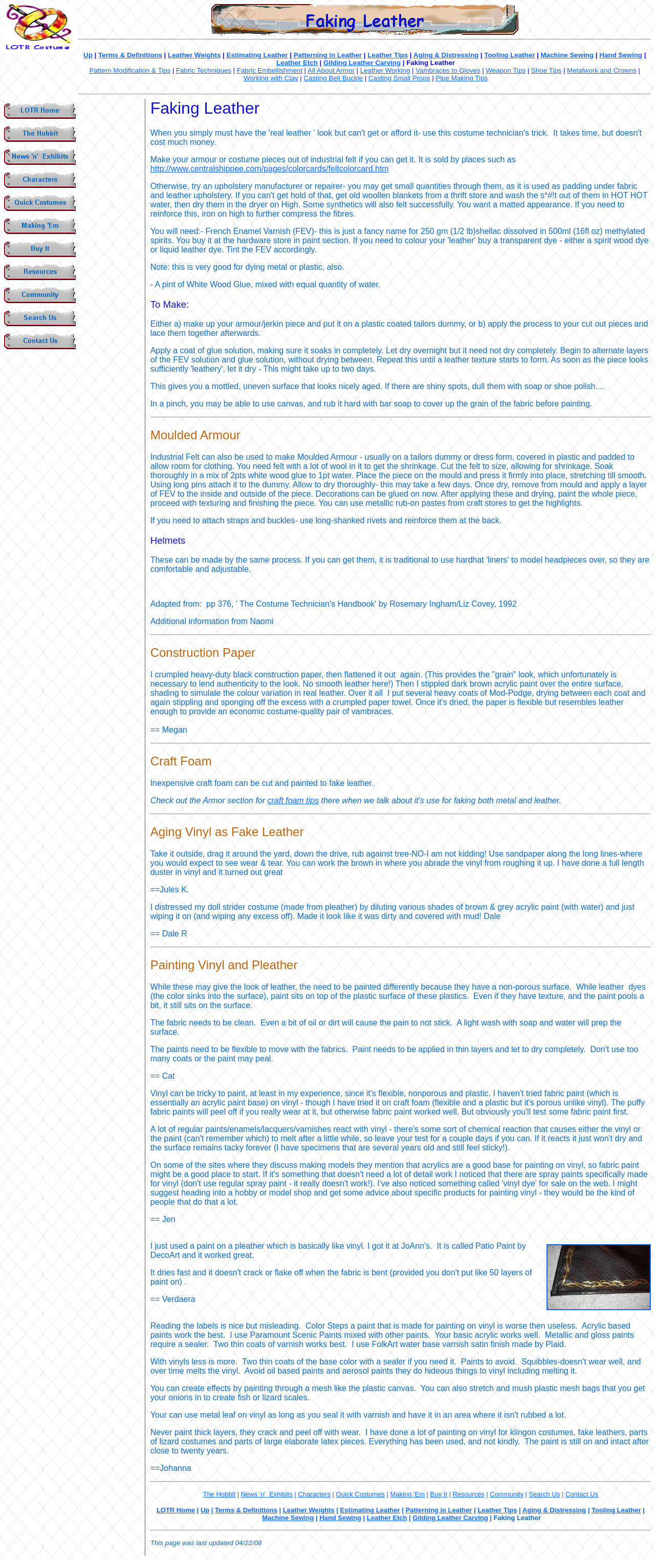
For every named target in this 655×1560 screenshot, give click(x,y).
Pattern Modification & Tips (130, 70)
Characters (314, 1494)
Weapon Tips (506, 70)
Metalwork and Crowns (602, 70)
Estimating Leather (257, 55)
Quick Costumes (360, 1494)
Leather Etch (297, 63)
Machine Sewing (567, 55)
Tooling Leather (509, 55)
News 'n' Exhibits (267, 1494)
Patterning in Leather (328, 55)
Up (88, 55)
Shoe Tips (546, 70)
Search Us (544, 1494)
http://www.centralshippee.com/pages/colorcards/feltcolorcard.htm (269, 168)
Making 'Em (407, 1494)
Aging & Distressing (445, 55)
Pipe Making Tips (461, 78)
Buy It (438, 1494)
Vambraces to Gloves (448, 70)
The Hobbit (219, 1494)
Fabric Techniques (203, 70)
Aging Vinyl (181, 832)
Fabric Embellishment (269, 70)
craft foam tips (293, 800)
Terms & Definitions (130, 55)
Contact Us (581, 1494)
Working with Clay (271, 78)
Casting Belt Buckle (333, 78)
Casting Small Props (399, 78)
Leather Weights (194, 55)
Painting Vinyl (187, 965)
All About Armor (331, 70)
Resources (468, 1494)
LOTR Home (176, 1510)
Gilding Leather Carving (362, 63)
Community (506, 1494)
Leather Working (385, 70)
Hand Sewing (620, 55)
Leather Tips (387, 55)
